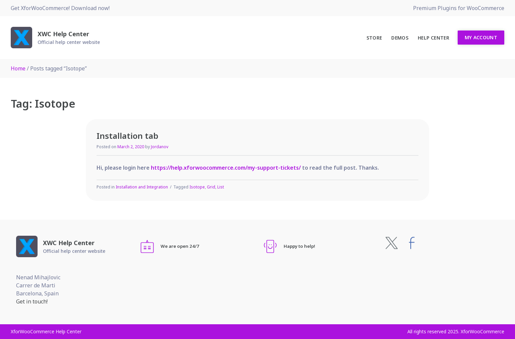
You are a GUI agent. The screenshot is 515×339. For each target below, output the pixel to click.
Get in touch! (32, 301)
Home (18, 68)
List (220, 187)
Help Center (433, 38)
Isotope (197, 187)
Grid (211, 187)
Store (374, 38)
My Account (481, 37)
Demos (399, 38)
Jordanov (159, 147)
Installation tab (127, 135)
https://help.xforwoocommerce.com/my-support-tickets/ (226, 167)
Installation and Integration (142, 187)
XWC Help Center (63, 34)
